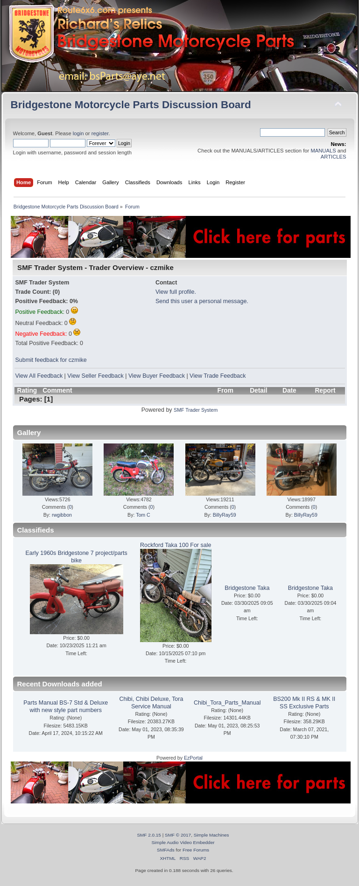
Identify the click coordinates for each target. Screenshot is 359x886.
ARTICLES (333, 156)
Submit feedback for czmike (51, 360)
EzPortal (193, 758)
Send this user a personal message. (201, 301)
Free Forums (196, 849)
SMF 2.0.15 (149, 835)
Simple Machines (211, 835)
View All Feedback (39, 376)
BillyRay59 (224, 515)
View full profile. (175, 292)
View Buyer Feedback (156, 376)
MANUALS (323, 150)
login (78, 133)
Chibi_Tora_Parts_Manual (227, 702)
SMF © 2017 (178, 835)
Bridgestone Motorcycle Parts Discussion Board (131, 105)
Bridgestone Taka (247, 588)
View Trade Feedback (218, 376)
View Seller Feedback (95, 376)
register (100, 133)
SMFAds (166, 849)
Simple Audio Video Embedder (182, 842)
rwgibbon (62, 515)
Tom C (143, 515)
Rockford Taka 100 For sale (175, 545)
